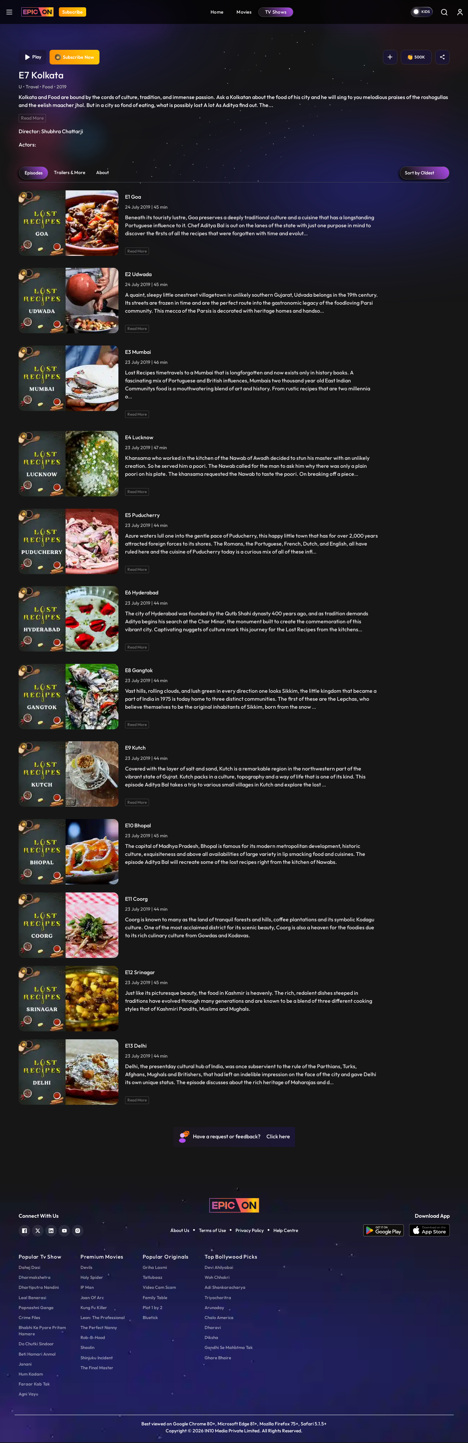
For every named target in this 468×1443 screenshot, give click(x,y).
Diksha (211, 1338)
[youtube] (64, 1230)
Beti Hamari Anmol (37, 1354)
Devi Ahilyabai (219, 1268)
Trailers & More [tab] (69, 173)
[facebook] (24, 1230)
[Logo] (37, 12)
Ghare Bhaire (218, 1358)
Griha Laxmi (155, 1268)
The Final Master (96, 1368)
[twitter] (38, 1230)
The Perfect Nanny (98, 1328)
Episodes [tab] (34, 173)
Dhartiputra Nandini (39, 1287)
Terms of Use (212, 1231)
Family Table (155, 1298)
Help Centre (285, 1231)
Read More (32, 119)
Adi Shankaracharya (225, 1287)
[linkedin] (51, 1230)
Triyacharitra (218, 1298)
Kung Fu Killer (93, 1308)
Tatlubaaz (152, 1278)
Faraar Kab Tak (34, 1384)
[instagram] (77, 1230)
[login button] (460, 12)
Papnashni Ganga (36, 1308)
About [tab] (102, 173)
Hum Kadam (31, 1374)
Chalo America (219, 1318)
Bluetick (150, 1318)
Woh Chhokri (217, 1278)
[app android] (386, 1231)
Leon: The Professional (102, 1318)
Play (33, 57)
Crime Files (29, 1318)
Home (217, 12)
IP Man (87, 1287)
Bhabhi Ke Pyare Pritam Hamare (42, 1331)
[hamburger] (9, 12)
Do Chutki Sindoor (36, 1344)
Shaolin (87, 1348)
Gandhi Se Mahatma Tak (229, 1348)
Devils (86, 1268)
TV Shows (275, 12)
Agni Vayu (28, 1394)
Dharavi (213, 1328)
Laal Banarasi (32, 1298)
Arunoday (214, 1308)
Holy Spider (91, 1278)
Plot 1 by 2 (152, 1308)
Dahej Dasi (29, 1268)
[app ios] (429, 1231)
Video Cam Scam (159, 1287)
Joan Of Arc (92, 1298)
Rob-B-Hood (92, 1338)
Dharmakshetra (35, 1278)
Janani (25, 1364)
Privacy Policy (249, 1231)
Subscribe (72, 12)
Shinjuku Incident (96, 1358)
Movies (243, 12)
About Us (179, 1231)
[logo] (234, 1205)
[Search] (444, 12)
